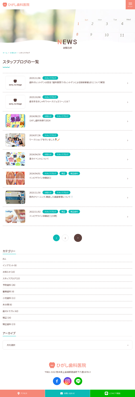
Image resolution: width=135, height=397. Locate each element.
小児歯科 (9, 298)
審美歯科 (9, 291)
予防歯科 (9, 284)
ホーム (5, 53)
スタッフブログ (11, 278)
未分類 (7, 304)
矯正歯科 (9, 324)
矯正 (7, 317)
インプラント (10, 265)
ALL (4, 258)
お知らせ (13, 53)
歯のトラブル (11, 311)
